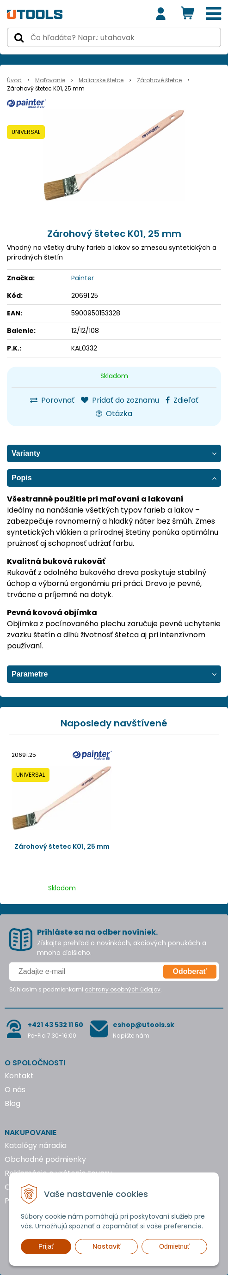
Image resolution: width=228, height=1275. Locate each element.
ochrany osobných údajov (122, 989)
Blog (12, 1103)
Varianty (26, 453)
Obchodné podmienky (45, 1159)
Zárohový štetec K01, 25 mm (62, 846)
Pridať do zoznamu (120, 400)
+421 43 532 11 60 (55, 1024)
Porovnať (52, 400)
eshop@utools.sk (143, 1024)
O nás (15, 1089)
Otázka (114, 413)
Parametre (30, 674)
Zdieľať (182, 400)
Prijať (46, 1246)
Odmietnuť (174, 1246)
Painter (82, 278)
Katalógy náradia (36, 1145)
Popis (22, 478)
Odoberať (190, 971)
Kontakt (19, 1075)
